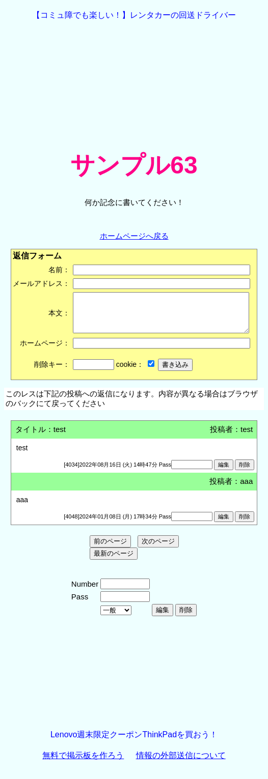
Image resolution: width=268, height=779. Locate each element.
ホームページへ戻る (134, 236)
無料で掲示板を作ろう (83, 763)
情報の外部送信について (181, 763)
